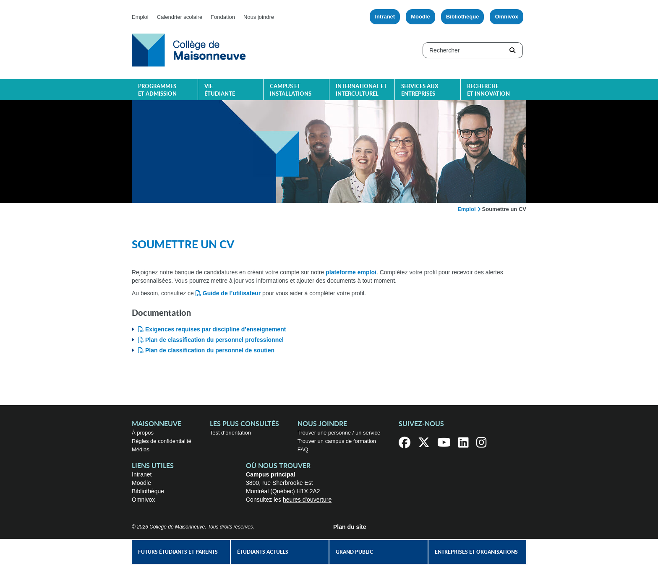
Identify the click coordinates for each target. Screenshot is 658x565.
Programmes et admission (157, 90)
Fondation (223, 17)
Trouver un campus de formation (337, 441)
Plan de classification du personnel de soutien (209, 350)
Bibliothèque (462, 16)
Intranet (385, 16)
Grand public (354, 552)
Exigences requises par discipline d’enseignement (215, 329)
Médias (140, 449)
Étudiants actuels (262, 552)
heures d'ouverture (307, 499)
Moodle (420, 16)
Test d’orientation (230, 433)
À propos (143, 433)
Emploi (140, 17)
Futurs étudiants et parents (178, 552)
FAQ (303, 449)
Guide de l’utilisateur (232, 293)
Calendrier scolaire (179, 17)
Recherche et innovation (488, 90)
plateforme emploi (351, 272)
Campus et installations (290, 90)
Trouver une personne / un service (339, 433)
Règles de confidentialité (161, 441)
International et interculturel (361, 90)
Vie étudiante (219, 90)
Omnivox (506, 16)
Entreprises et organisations (476, 552)
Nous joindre (258, 17)
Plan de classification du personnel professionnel (214, 339)
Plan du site (349, 526)
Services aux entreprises (420, 90)
